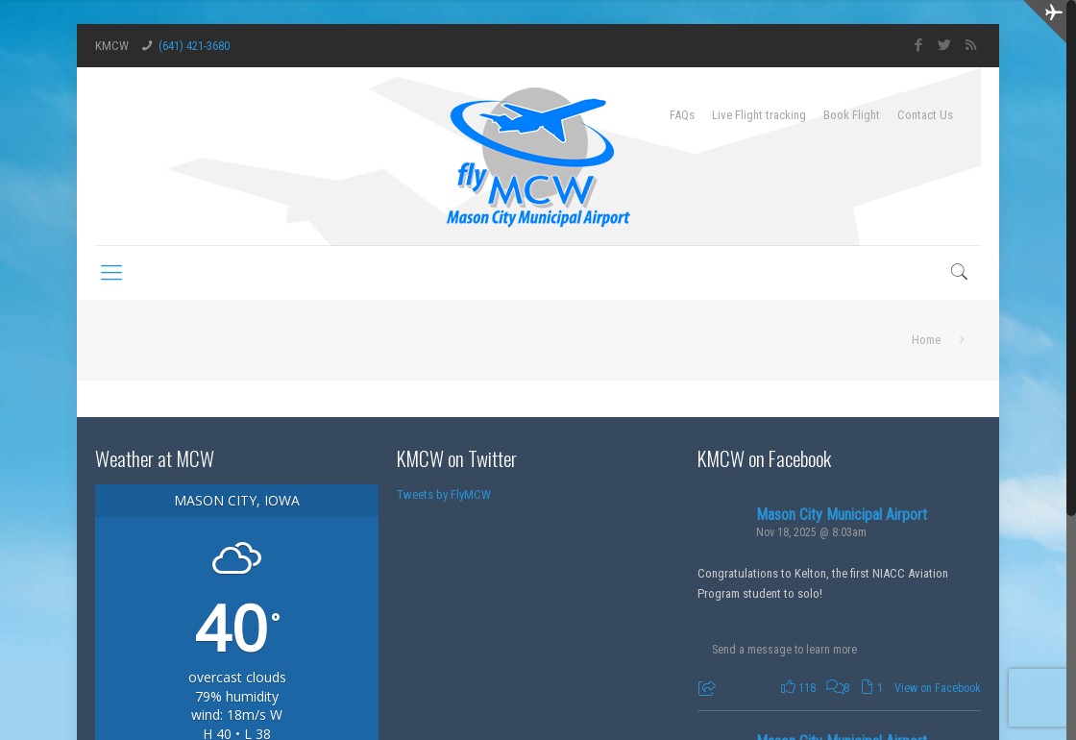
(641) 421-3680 (194, 45)
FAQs (682, 115)
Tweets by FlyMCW (444, 494)
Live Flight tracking (759, 115)
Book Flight (851, 115)
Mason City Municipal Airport (841, 515)
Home (926, 340)
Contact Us (925, 115)
